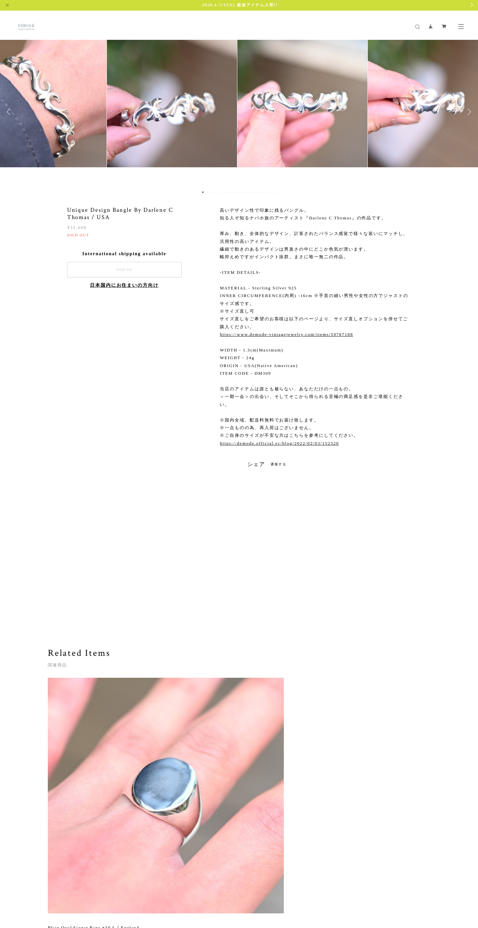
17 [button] (267, 192)
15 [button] (259, 192)
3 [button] (207, 192)
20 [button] (280, 192)
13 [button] (250, 192)
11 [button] (241, 192)
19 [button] (276, 192)
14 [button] (254, 192)
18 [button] (272, 192)
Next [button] (468, 112)
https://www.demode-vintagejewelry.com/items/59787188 (286, 334)
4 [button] (211, 192)
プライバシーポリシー (73, 888)
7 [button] (224, 192)
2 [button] (202, 192)
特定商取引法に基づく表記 (123, 888)
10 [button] (237, 192)
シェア (256, 464)
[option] (89, 112)
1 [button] (198, 192)
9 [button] (233, 192)
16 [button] (263, 192)
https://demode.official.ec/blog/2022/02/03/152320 (279, 443)
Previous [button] (10, 112)
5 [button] (215, 192)
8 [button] (228, 192)
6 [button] (220, 192)
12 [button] (246, 192)
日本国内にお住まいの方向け (124, 285)
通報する (278, 464)
